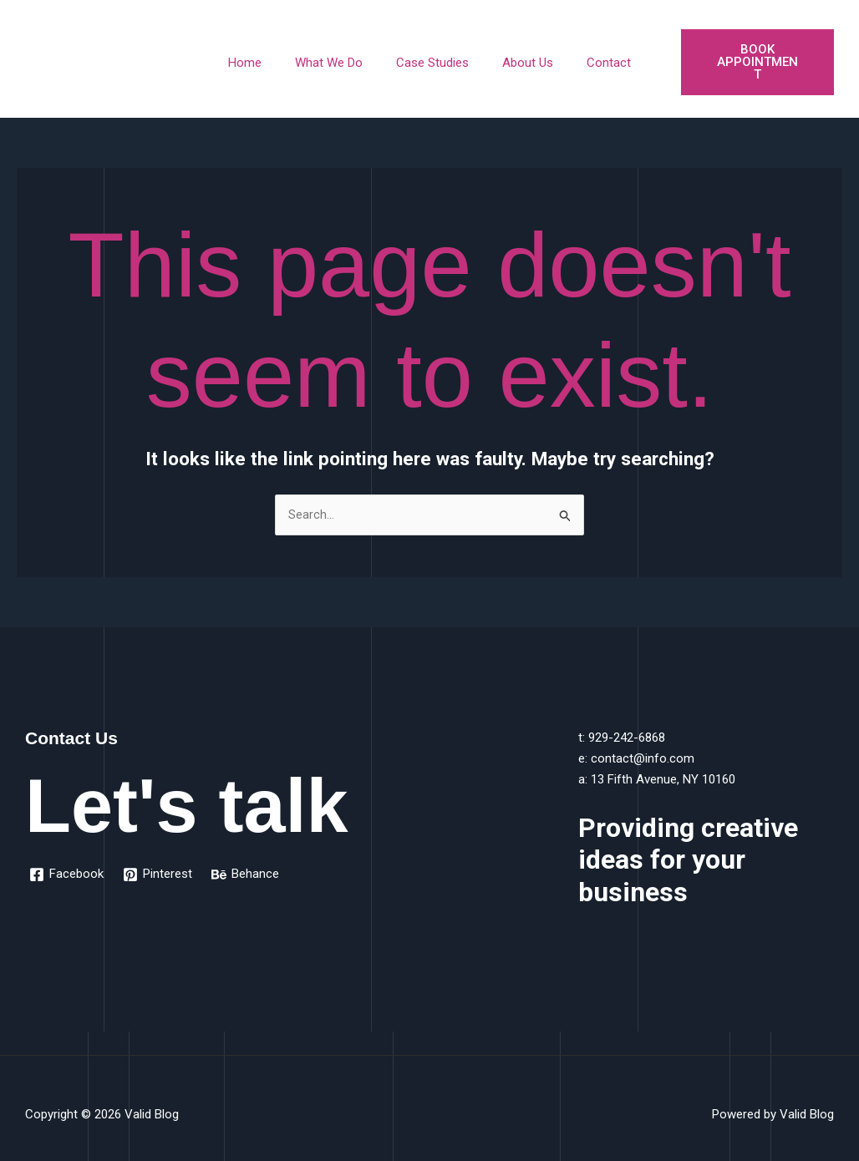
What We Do (337, 55)
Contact (592, 55)
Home (261, 55)
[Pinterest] (159, 862)
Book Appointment (747, 55)
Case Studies (432, 55)
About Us (519, 55)
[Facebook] (67, 862)
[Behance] (248, 862)
